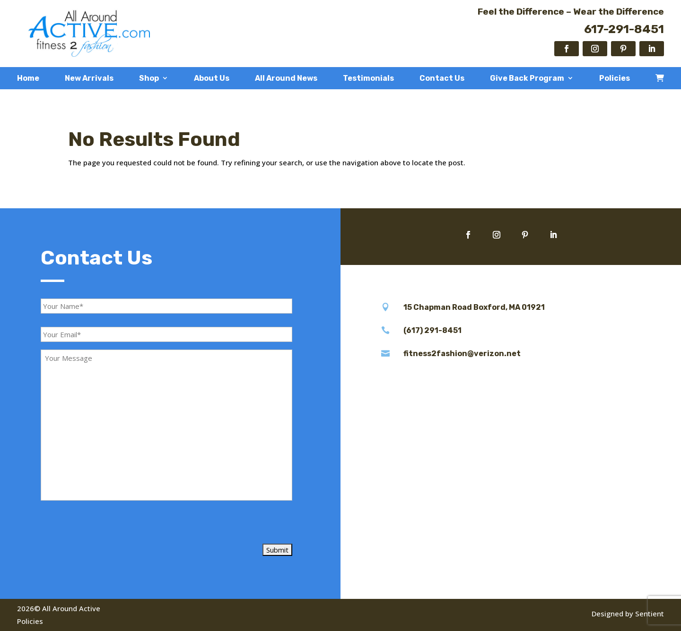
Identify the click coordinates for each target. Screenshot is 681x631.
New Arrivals (89, 78)
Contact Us (441, 78)
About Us (211, 78)
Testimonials (368, 78)
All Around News (286, 78)
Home (28, 78)
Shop (149, 78)
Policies (614, 78)
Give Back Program (527, 78)
